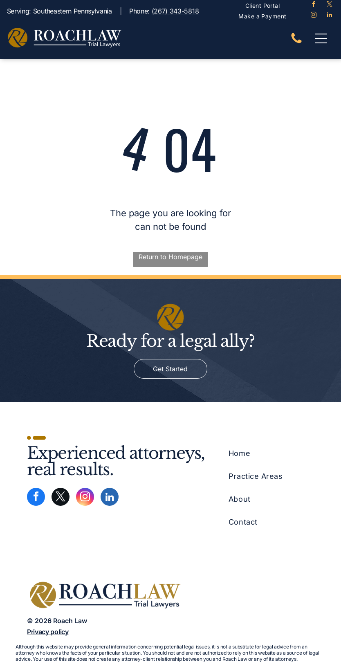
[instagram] (313, 16)
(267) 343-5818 (175, 11)
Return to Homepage (170, 257)
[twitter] (329, 5)
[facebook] (313, 5)
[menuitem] (262, 5)
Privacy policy (48, 632)
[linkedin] (329, 16)
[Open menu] (321, 38)
